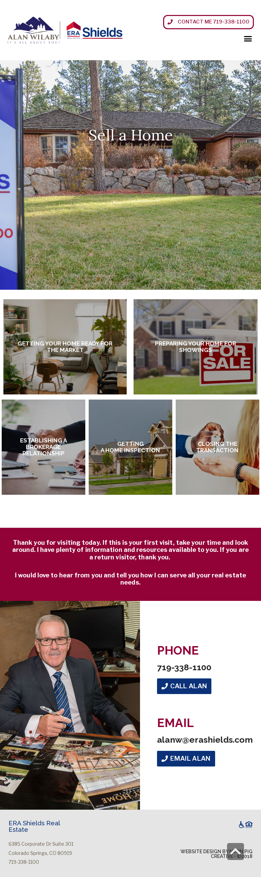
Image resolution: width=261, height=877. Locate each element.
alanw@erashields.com (205, 740)
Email (175, 723)
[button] (208, 22)
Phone (178, 650)
